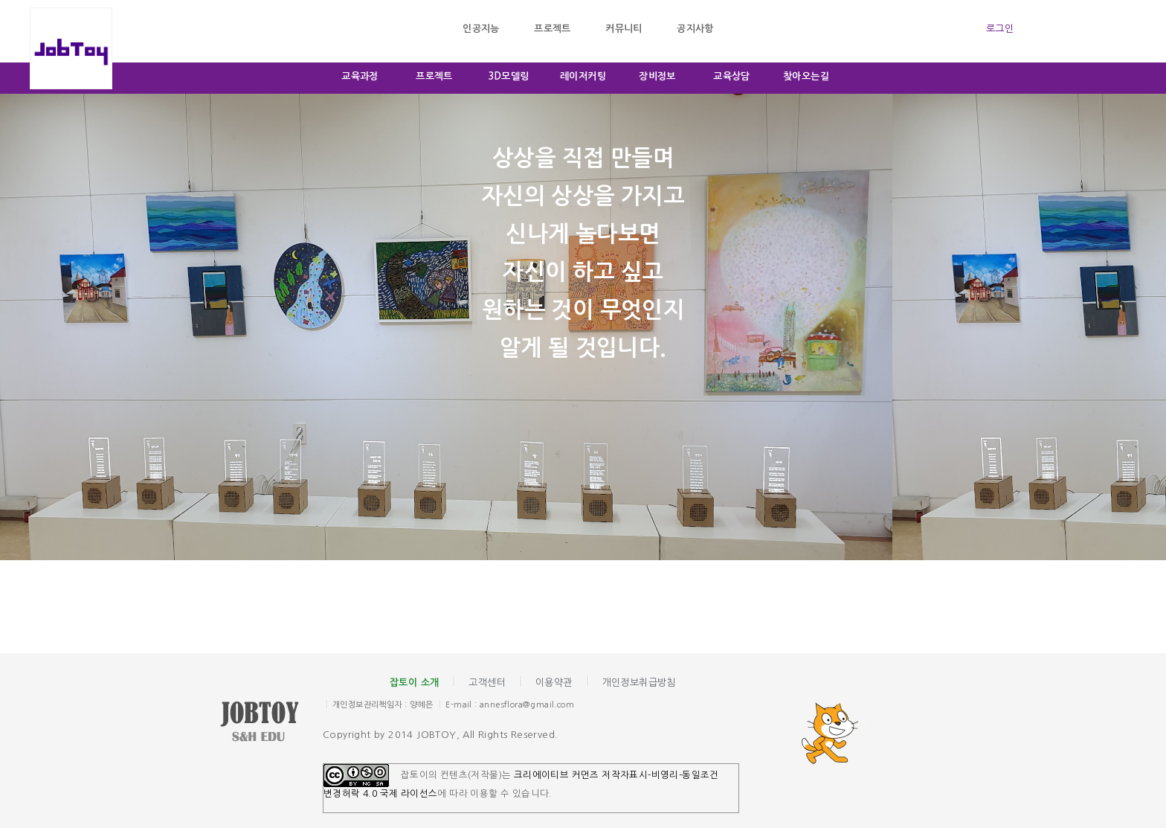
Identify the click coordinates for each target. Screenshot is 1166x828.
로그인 (1000, 28)
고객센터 (487, 682)
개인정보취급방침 (639, 682)
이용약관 (554, 682)
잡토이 (271, 723)
